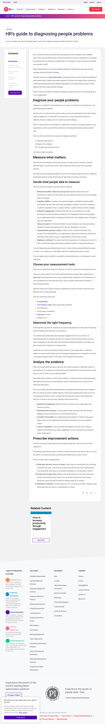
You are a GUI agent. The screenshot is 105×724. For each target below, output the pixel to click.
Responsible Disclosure (83, 716)
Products (20, 9)
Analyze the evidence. (12, 78)
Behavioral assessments (61, 192)
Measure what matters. (13, 72)
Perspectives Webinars (61, 602)
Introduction (13, 61)
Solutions (42, 9)
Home (8, 16)
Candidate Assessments (37, 576)
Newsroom (81, 599)
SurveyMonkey (42, 302)
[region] (20, 709)
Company (81, 571)
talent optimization (55, 77)
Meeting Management (37, 634)
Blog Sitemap (62, 719)
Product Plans (13, 695)
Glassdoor (40, 314)
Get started (96, 9)
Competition (58, 616)
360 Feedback (34, 625)
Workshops (57, 597)
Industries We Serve (60, 611)
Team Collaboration (36, 639)
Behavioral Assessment (37, 604)
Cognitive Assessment (37, 608)
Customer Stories (84, 590)
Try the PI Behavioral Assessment (77, 698)
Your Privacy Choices (46, 719)
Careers (80, 576)
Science (70, 9)
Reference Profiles (60, 593)
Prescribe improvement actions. (13, 85)
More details (23, 712)
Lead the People (59, 606)
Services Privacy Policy (49, 716)
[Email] (90, 493)
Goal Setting (34, 630)
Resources (61, 9)
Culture (80, 581)
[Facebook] (87, 493)
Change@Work (83, 585)
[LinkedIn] (83, 493)
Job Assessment (35, 613)
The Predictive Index (44, 305)
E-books (56, 581)
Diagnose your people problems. (14, 66)
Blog (55, 576)
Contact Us (81, 594)
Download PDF (15, 93)
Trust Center (66, 716)
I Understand (20, 717)
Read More (41, 540)
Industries (51, 9)
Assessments (30, 9)
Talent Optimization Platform (14, 572)
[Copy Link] (94, 493)
